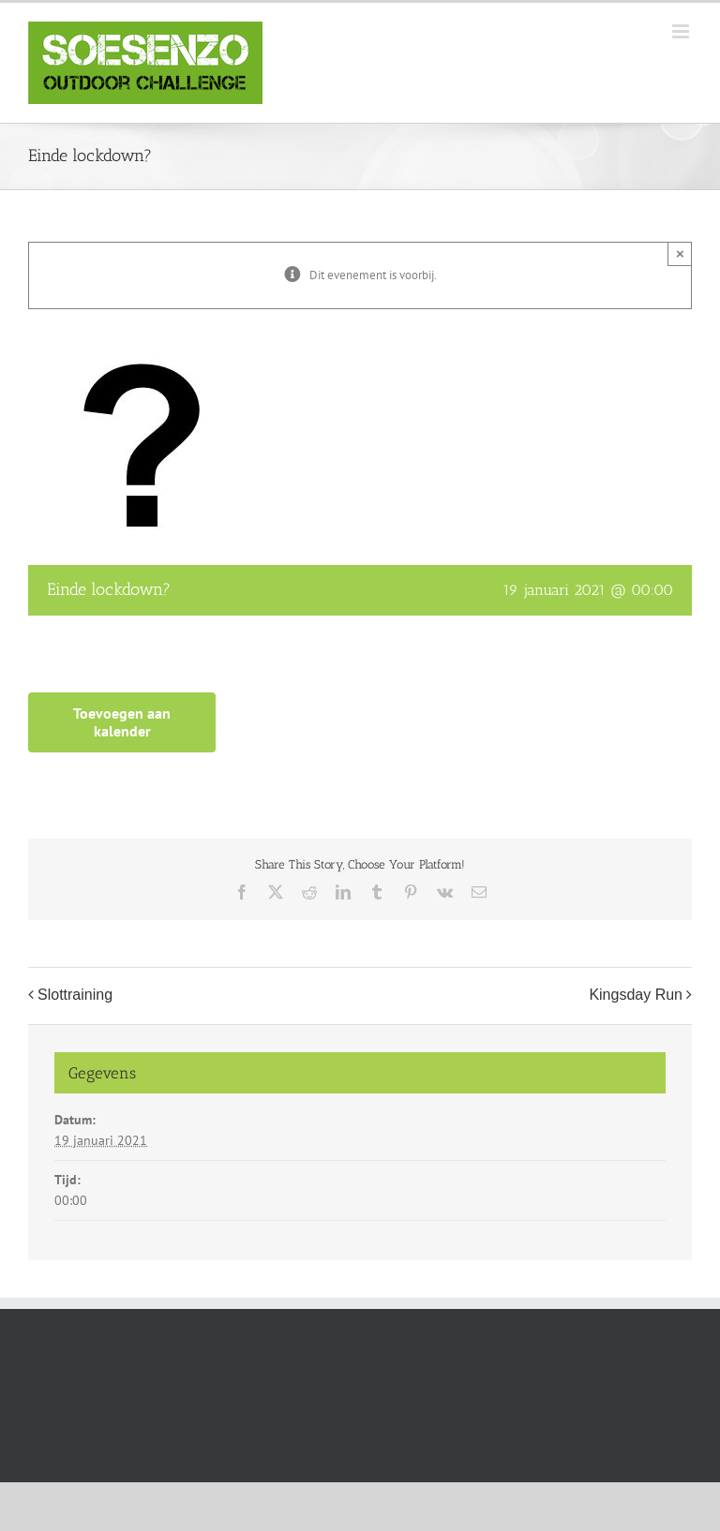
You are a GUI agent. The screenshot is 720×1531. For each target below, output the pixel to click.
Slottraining (75, 995)
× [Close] (680, 253)
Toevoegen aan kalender (122, 722)
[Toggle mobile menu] (682, 31)
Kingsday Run (635, 995)
